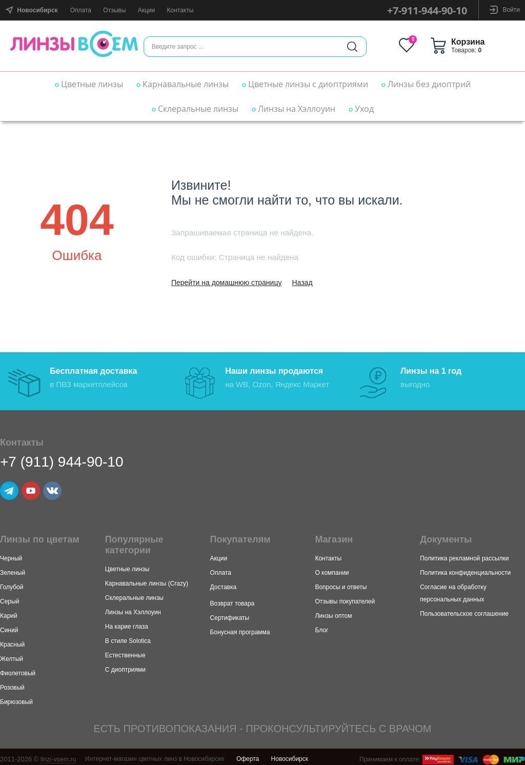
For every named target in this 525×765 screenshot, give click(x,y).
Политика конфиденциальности (465, 568)
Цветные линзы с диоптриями (305, 84)
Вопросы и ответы (341, 583)
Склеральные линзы (195, 108)
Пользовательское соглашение (464, 609)
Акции (146, 10)
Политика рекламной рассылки (464, 554)
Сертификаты (230, 613)
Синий (9, 626)
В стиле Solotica (128, 636)
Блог (321, 626)
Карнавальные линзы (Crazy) (146, 579)
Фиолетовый (17, 669)
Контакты (180, 10)
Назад (302, 282)
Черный (11, 554)
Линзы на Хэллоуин (293, 108)
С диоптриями (125, 665)
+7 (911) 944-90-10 (62, 458)
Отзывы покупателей (345, 597)
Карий (8, 611)
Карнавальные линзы (182, 84)
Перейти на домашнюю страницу (226, 282)
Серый (9, 597)
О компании (332, 568)
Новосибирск (289, 754)
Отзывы (114, 10)
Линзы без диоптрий (426, 84)
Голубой (12, 583)
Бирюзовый (16, 697)
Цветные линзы (89, 84)
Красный (12, 640)
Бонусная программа (240, 628)
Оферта (247, 754)
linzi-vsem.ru (59, 755)
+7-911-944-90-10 (427, 10)
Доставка (223, 583)
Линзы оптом (333, 611)
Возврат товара (232, 599)
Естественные (125, 651)
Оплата (80, 10)
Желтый (11, 654)
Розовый (12, 683)
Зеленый (12, 568)
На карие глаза (126, 622)
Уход (361, 108)
